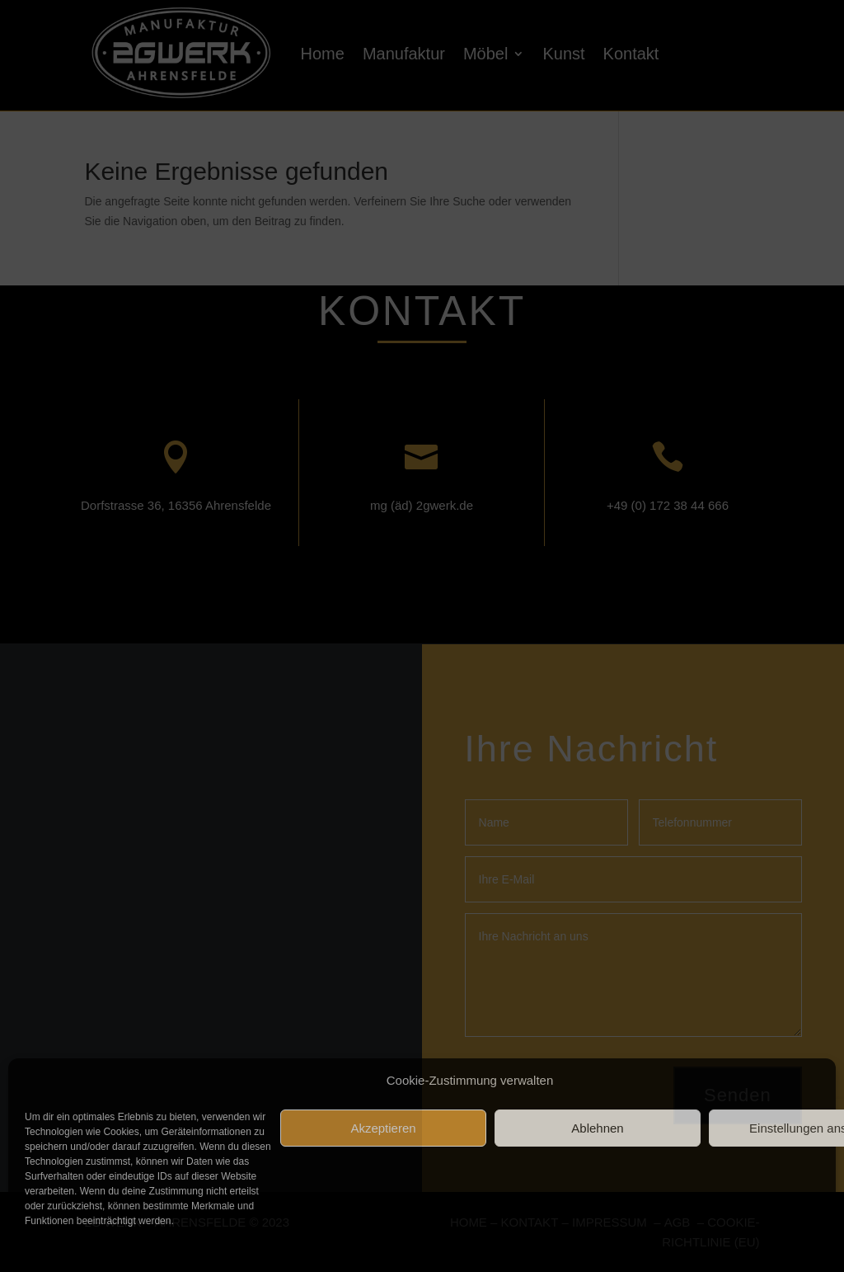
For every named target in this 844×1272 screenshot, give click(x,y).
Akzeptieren (382, 1128)
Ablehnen (597, 1128)
